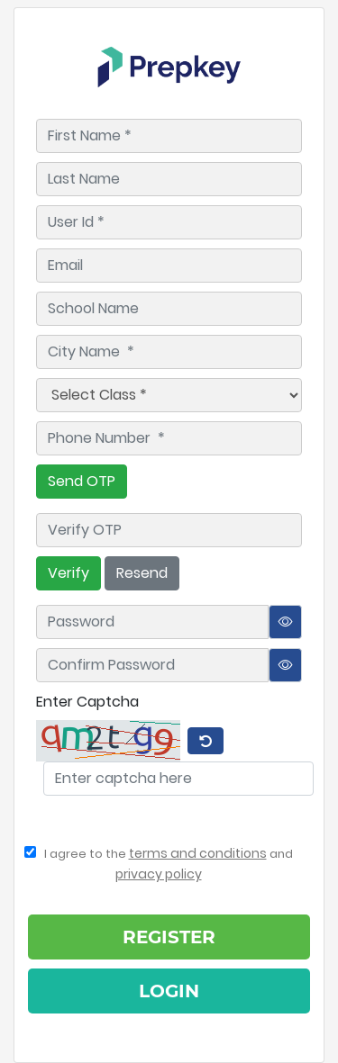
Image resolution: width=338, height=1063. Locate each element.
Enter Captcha (87, 701)
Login (169, 991)
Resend (142, 573)
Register (169, 937)
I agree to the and (158, 864)
